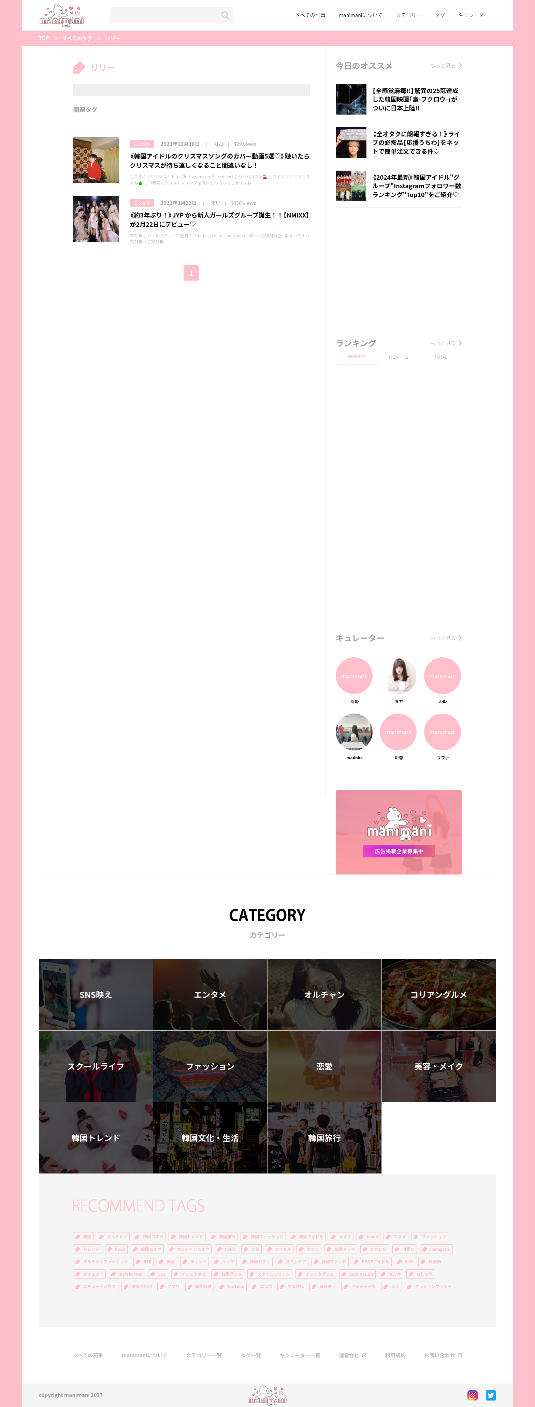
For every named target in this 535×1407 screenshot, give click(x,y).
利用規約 (395, 1355)
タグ (440, 15)
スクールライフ (96, 1066)
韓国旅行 (324, 1138)
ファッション (210, 1066)
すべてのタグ (77, 38)
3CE (162, 1274)
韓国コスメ (153, 1236)
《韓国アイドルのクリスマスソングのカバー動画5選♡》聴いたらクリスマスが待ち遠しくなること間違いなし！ (219, 160)
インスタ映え (193, 1274)
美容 (171, 1261)
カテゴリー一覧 (204, 1355)
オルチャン (324, 994)
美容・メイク (438, 1066)
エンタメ (142, 144)
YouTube (235, 1286)
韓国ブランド (334, 1261)
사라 (219, 144)
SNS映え (95, 994)
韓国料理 (203, 1286)
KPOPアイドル (375, 1261)
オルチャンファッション (105, 1261)
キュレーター (473, 15)
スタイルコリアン (273, 1274)
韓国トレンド (95, 1138)
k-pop (372, 1236)
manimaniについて (361, 15)
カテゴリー (408, 15)
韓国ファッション (267, 1236)
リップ (228, 1261)
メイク (345, 1236)
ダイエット (93, 1274)
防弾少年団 (141, 1286)
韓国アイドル (311, 1236)
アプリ (174, 1286)
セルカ (395, 1274)
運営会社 (349, 1355)
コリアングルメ (438, 994)
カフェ (313, 1249)
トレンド (91, 1249)
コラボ (266, 1286)
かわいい (379, 1249)
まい (216, 203)
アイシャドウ (363, 1286)
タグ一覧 (251, 1355)
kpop (120, 1249)
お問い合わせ (439, 1355)
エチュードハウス (99, 1286)
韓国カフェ (260, 1261)
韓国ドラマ (344, 1249)
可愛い (408, 1249)
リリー (113, 38)
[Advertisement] (399, 270)
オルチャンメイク (193, 1249)
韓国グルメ (231, 1274)
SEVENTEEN (361, 1274)
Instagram (440, 1249)
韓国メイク (151, 1249)
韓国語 (435, 1261)
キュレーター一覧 (299, 1355)
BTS (147, 1261)
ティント (198, 1261)
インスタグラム (319, 1274)
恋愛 (324, 1066)
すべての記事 (310, 15)
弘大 (395, 1286)
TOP (44, 38)
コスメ (400, 1236)
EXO (409, 1261)
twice (230, 1249)
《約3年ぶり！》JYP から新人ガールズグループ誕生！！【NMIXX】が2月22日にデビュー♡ (219, 219)
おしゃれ (424, 1274)
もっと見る (443, 65)
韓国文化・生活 (210, 1138)
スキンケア (296, 1261)
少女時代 (296, 1286)
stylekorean (131, 1274)
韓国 (87, 1236)
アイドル (283, 1249)
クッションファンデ (433, 1286)
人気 (255, 1249)
